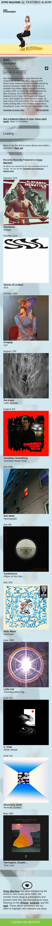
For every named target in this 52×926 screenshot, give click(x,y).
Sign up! (18, 148)
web (5, 905)
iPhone (24, 902)
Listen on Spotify (26, 922)
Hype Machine (11, 891)
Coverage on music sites (13, 110)
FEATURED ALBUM (38, 2)
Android (34, 902)
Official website (42, 110)
